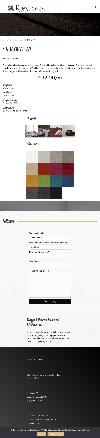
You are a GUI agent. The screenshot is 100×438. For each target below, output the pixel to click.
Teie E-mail (50, 264)
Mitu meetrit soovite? (50, 255)
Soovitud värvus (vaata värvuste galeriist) (50, 245)
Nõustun (41, 434)
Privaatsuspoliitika (35, 360)
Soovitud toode (50, 236)
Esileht (5, 40)
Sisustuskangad (16, 40)
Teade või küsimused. (50, 284)
